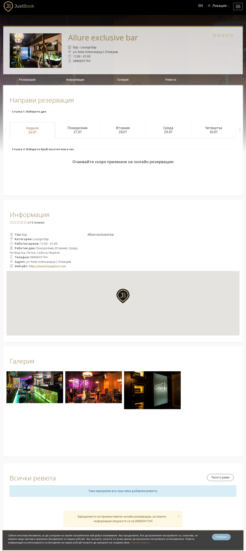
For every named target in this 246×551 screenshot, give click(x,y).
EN (199, 6)
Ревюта (170, 79)
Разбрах (221, 537)
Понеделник (77, 130)
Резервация (27, 79)
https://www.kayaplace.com (47, 266)
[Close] (179, 516)
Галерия (123, 79)
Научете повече (141, 542)
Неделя (32, 130)
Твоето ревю (219, 477)
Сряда (168, 130)
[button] (218, 5)
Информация (75, 79)
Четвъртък (213, 130)
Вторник (123, 130)
